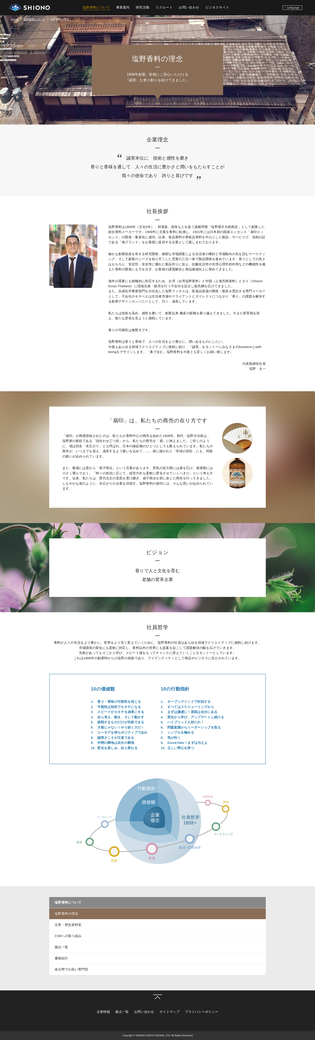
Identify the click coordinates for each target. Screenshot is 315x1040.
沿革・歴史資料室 (68, 925)
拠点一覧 (61, 947)
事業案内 (123, 7)
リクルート (164, 7)
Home (14, 19)
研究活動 (142, 7)
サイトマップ (169, 1012)
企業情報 (103, 1012)
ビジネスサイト (217, 7)
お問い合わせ (144, 1012)
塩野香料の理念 (66, 913)
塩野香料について (34, 19)
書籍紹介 (61, 958)
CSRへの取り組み (68, 936)
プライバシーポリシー (201, 1012)
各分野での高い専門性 (71, 969)
